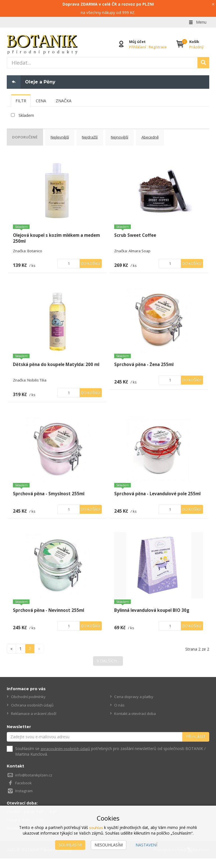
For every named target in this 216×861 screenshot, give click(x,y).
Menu (197, 22)
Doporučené (26, 136)
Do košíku (90, 260)
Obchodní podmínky (29, 699)
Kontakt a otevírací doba (136, 716)
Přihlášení (137, 46)
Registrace (157, 46)
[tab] (21, 100)
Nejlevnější (64, 136)
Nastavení (146, 845)
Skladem (26, 115)
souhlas (96, 827)
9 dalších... (108, 663)
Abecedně (162, 136)
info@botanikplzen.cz (34, 777)
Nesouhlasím (108, 845)
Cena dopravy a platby (134, 699)
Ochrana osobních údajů (33, 707)
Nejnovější (129, 136)
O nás (119, 707)
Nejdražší (96, 136)
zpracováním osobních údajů (66, 751)
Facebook (24, 785)
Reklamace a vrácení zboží (35, 716)
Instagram (24, 793)
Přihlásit (196, 739)
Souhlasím (70, 845)
